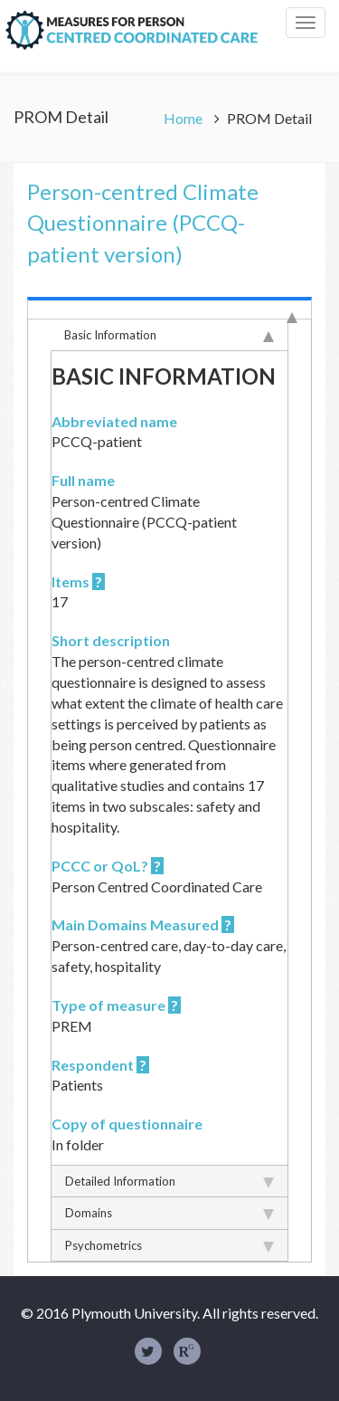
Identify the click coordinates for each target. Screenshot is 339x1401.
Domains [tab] (169, 1213)
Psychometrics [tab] (169, 1245)
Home (184, 118)
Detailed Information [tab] (169, 1181)
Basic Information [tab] (169, 335)
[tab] (169, 308)
